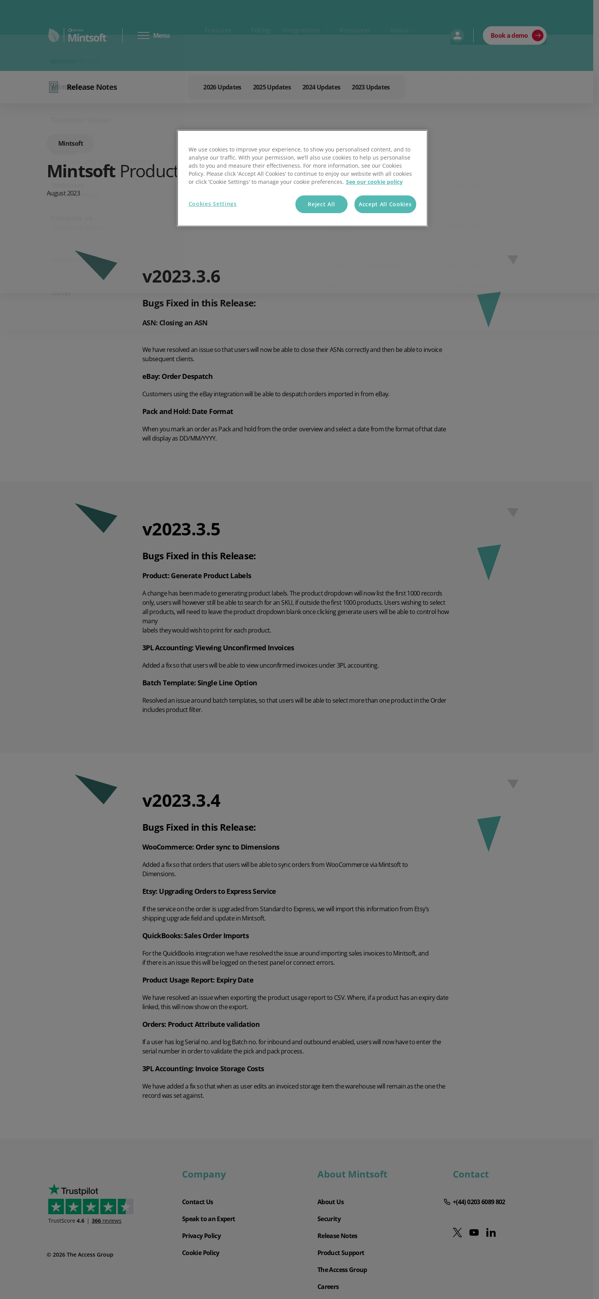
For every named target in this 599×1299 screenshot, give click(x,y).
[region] (302, 178)
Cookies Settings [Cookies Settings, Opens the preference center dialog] (213, 203)
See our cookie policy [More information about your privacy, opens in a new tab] (374, 181)
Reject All (321, 204)
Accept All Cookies (385, 204)
